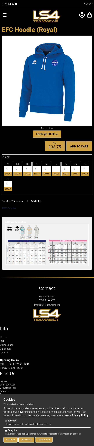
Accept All (10, 440)
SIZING (6, 157)
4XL (8, 179)
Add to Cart (79, 146)
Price (54, 143)
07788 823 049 (47, 299)
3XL (85, 164)
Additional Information (15, 222)
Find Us (7, 373)
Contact (88, 3)
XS (27, 164)
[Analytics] (6, 431)
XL (66, 164)
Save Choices (26, 440)
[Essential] (6, 421)
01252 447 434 (47, 296)
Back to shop (47, 128)
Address (3, 381)
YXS (8, 164)
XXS (17, 164)
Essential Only (44, 440)
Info (4, 328)
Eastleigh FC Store (47, 134)
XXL (75, 164)
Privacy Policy (80, 415)
